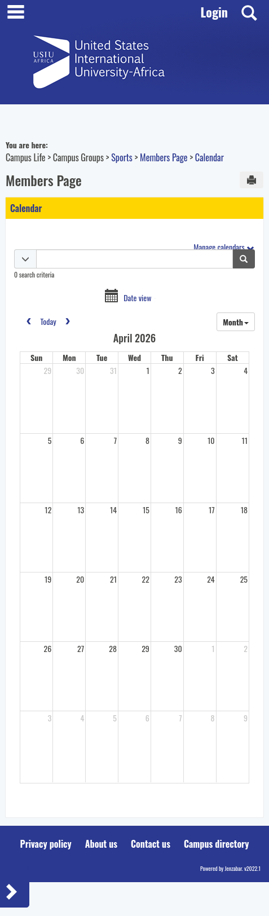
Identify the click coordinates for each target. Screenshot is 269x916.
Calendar (209, 157)
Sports (122, 157)
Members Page (163, 157)
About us (101, 844)
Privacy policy (46, 844)
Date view (138, 298)
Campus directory (216, 844)
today (48, 321)
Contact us (150, 844)
